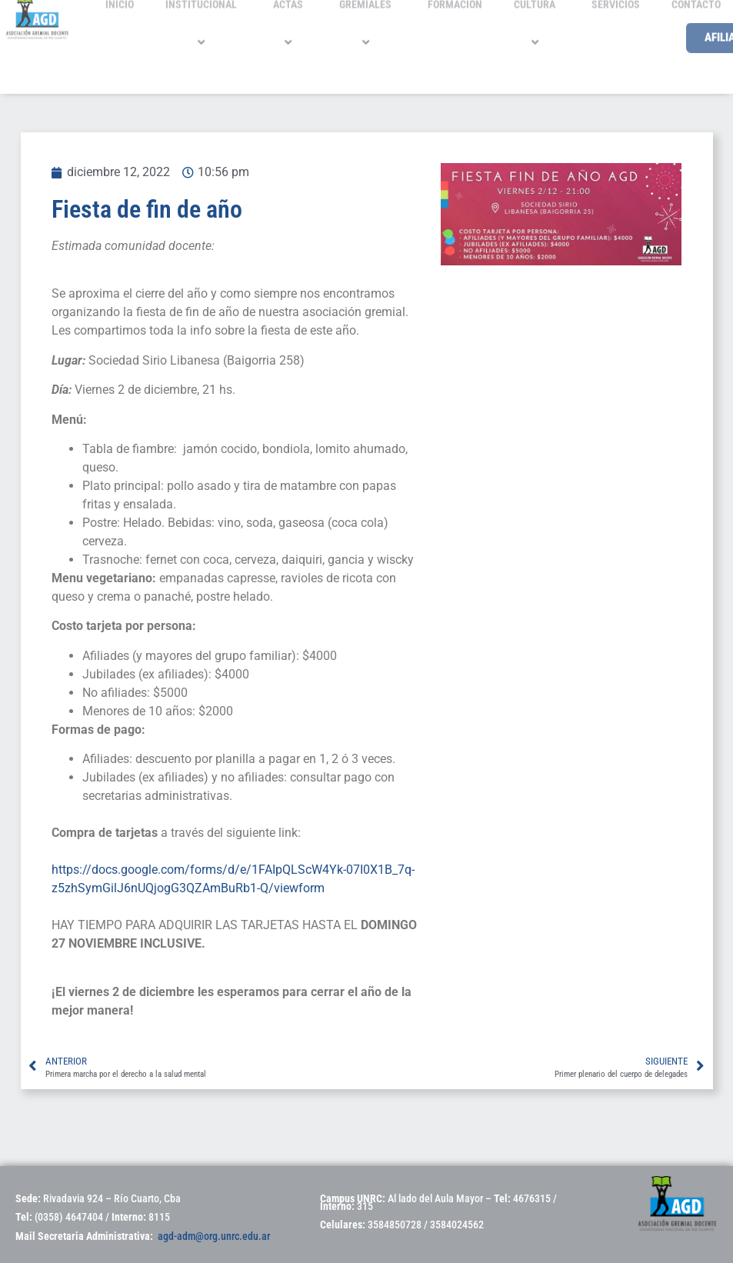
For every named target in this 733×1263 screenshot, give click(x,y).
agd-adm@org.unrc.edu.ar (214, 1236)
